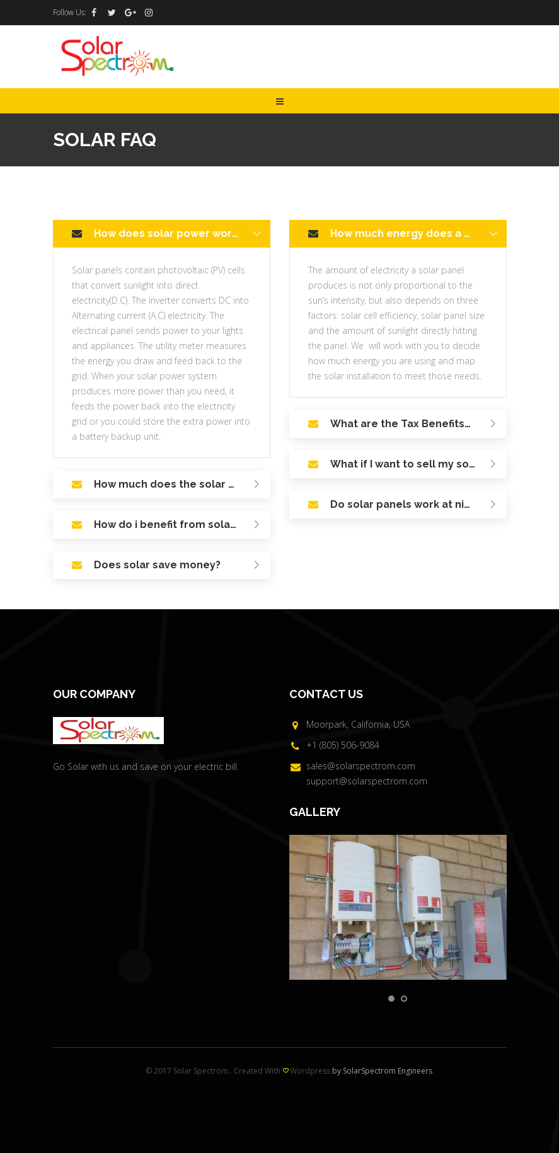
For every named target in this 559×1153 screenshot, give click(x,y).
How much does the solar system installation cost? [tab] (182, 485)
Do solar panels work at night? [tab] (415, 505)
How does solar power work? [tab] (179, 234)
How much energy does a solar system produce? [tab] (418, 234)
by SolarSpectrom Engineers (382, 1070)
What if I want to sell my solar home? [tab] (418, 465)
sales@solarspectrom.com (360, 766)
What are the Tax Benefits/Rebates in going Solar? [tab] (418, 424)
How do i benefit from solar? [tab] (179, 525)
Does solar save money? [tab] (179, 566)
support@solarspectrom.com (366, 781)
